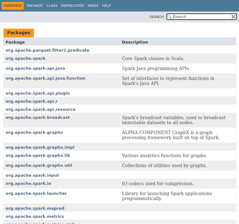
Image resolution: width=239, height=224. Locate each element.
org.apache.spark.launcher (36, 193)
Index (93, 6)
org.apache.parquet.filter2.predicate (48, 50)
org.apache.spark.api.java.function (46, 78)
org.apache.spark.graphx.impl (40, 147)
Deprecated (72, 6)
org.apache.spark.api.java (35, 68)
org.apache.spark (25, 58)
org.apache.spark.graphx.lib (38, 155)
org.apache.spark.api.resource (41, 109)
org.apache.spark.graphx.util (39, 165)
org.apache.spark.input (32, 175)
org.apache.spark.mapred (35, 208)
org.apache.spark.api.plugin (38, 93)
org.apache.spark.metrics (35, 216)
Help (106, 6)
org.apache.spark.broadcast (38, 117)
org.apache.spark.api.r (32, 101)
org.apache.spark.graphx (34, 132)
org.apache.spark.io (28, 183)
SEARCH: (157, 17)
